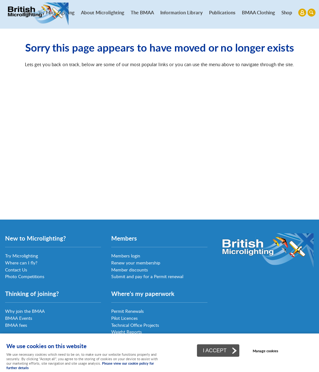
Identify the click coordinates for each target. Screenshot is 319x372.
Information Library (181, 12)
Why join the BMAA (25, 311)
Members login (125, 256)
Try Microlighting (21, 256)
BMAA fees (16, 325)
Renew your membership (135, 263)
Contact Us (16, 270)
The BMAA (142, 12)
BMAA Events (18, 318)
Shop (286, 12)
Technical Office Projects (135, 325)
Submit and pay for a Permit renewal (147, 276)
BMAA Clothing (258, 12)
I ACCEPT (215, 350)
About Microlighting (102, 12)
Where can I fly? (21, 263)
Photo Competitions (24, 276)
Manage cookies (265, 350)
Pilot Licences (124, 318)
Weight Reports (126, 332)
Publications (222, 12)
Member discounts (129, 270)
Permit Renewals (127, 311)
